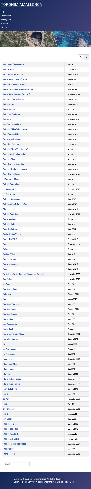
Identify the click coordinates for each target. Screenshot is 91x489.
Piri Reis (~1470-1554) (13, 74)
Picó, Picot (7, 359)
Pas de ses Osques (11, 289)
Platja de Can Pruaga (12, 379)
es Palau (6, 284)
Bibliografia (6, 20)
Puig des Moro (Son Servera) (15, 149)
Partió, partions (9, 219)
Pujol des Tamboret (11, 114)
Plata (5, 209)
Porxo (5, 414)
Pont (5, 244)
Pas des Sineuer (10, 314)
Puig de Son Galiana (11, 439)
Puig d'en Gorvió (10, 104)
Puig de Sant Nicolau (12, 214)
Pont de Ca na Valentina (13, 164)
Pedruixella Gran (10, 229)
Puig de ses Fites (10, 429)
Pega (5, 269)
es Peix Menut (9, 194)
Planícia (6, 374)
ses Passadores (10, 324)
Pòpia (5, 394)
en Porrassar (8, 409)
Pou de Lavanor (10, 259)
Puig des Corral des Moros (14, 444)
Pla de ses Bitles (10, 364)
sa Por (6, 399)
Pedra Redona (9, 109)
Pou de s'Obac (9, 159)
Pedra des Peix (9, 329)
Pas (4, 299)
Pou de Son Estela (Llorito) (14, 154)
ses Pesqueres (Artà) (12, 124)
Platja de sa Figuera (11, 384)
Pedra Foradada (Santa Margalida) (18, 89)
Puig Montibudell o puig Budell (16, 204)
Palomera (7, 294)
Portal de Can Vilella (12, 234)
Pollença (7, 249)
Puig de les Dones (11, 424)
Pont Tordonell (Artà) (12, 134)
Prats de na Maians (11, 139)
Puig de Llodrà (9, 224)
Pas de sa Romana (11, 304)
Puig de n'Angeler (10, 434)
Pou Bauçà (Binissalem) (13, 64)
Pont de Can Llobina (11, 174)
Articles (4, 27)
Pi (4, 344)
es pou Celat (8, 189)
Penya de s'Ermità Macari (14, 334)
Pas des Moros (9, 309)
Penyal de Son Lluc (11, 339)
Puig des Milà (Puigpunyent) (15, 129)
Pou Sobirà (8, 419)
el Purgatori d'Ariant (11, 179)
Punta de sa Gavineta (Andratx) (16, 94)
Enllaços (4, 23)
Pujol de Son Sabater (12, 199)
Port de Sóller (9, 254)
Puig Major (8, 449)
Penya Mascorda (10, 264)
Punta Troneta (9, 454)
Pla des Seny (8, 369)
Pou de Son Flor (10, 69)
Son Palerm (8, 279)
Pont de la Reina (10, 389)
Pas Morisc (8, 319)
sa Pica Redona (9, 349)
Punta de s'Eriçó (10, 239)
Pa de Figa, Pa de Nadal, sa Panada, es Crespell (23, 274)
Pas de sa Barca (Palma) (13, 99)
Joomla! (17, 482)
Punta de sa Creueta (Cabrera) (16, 79)
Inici (2, 12)
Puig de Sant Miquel (11, 184)
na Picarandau (9, 354)
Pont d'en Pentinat (11, 144)
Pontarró (7, 119)
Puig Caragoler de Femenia (14, 84)
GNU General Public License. (64, 482)
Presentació (6, 16)
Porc (5, 404)
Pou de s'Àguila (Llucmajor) (15, 169)
